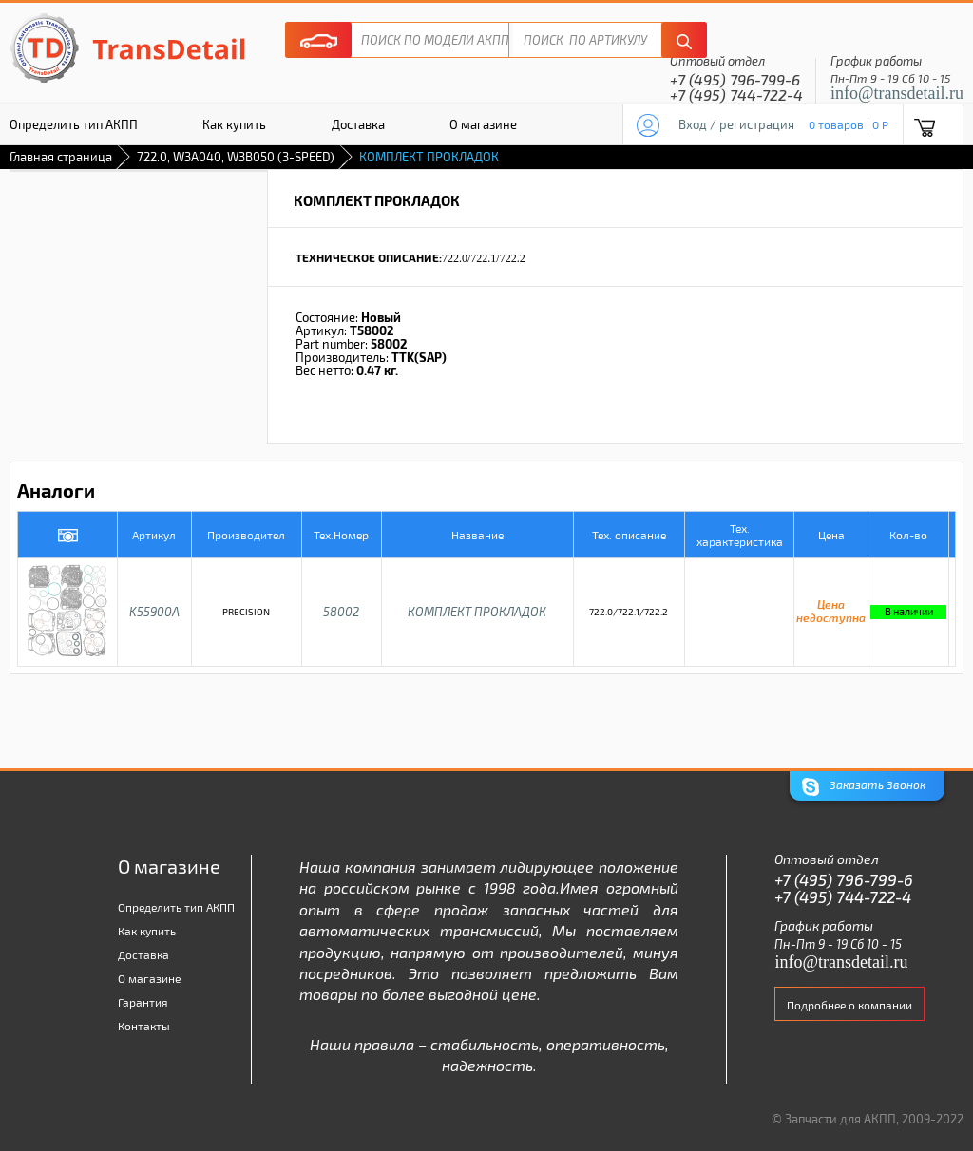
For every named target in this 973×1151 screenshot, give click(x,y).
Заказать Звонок (863, 787)
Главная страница (61, 156)
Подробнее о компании (849, 1004)
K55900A (154, 611)
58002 (341, 611)
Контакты (144, 1025)
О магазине (483, 124)
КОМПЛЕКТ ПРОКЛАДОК (477, 611)
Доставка (358, 124)
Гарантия (143, 1002)
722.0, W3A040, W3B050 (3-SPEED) (235, 156)
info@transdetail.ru (896, 93)
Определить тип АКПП (176, 907)
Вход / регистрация (736, 124)
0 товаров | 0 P (848, 124)
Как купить (234, 124)
